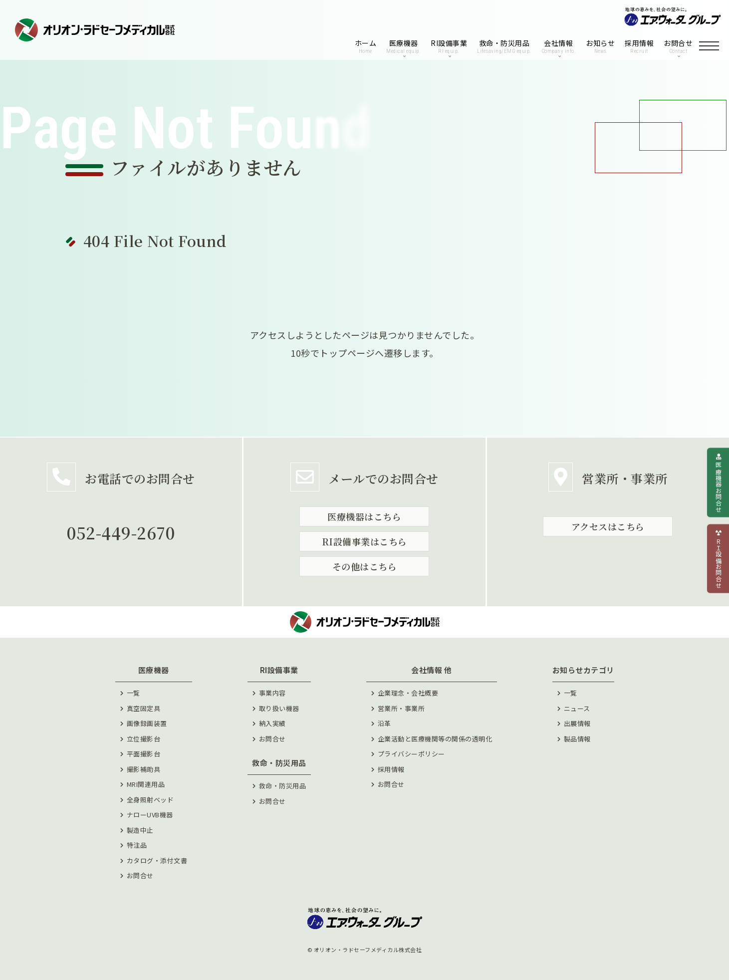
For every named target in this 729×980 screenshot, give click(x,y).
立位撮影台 (144, 738)
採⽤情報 (391, 769)
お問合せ (140, 875)
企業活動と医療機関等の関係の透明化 (435, 738)
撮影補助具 (144, 769)
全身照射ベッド (150, 799)
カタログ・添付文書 (157, 860)
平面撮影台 (144, 753)
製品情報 (577, 738)
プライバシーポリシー (411, 753)
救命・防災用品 (282, 785)
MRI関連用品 (146, 784)
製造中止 (140, 830)
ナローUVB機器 (150, 814)
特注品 (137, 845)
